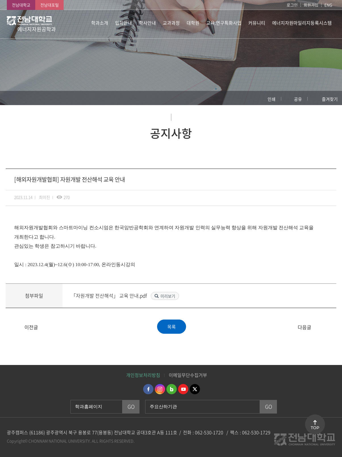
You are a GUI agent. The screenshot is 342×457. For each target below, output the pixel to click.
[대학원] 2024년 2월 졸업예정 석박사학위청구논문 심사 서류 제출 (13, 327)
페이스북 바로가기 (148, 389)
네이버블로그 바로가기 (171, 389)
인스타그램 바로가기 (160, 389)
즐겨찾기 (330, 99)
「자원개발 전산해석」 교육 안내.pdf (109, 295)
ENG (328, 5)
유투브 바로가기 (183, 389)
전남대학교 (21, 5)
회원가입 (311, 5)
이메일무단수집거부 (188, 375)
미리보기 (167, 296)
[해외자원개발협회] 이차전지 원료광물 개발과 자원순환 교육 (328, 327)
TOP (315, 427)
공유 (298, 99)
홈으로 (10, 98)
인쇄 (272, 99)
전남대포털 (49, 5)
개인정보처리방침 (143, 375)
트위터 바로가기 (195, 389)
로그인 (292, 5)
